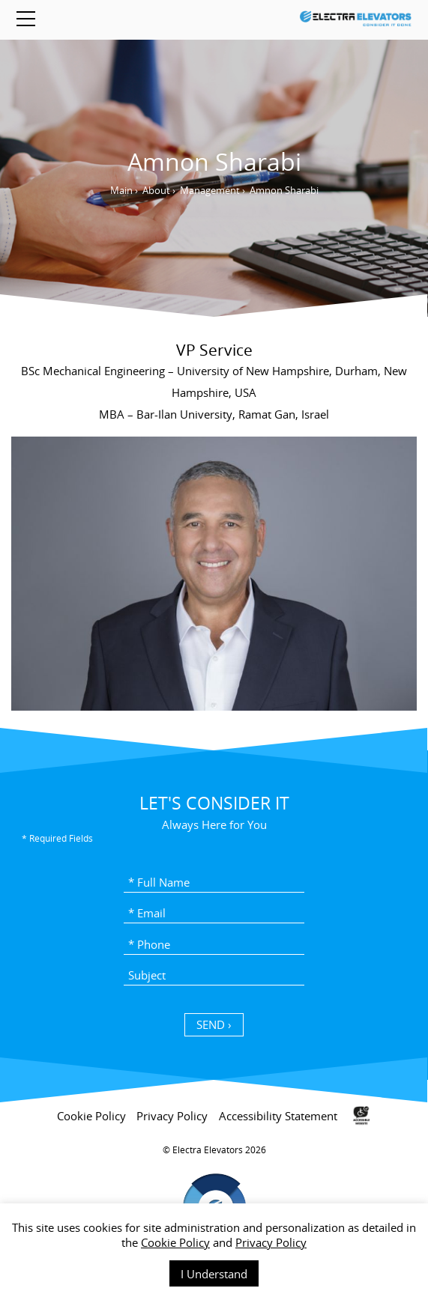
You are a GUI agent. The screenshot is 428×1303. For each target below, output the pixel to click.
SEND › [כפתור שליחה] (214, 1024)
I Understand (214, 1273)
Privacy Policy (271, 1242)
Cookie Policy (175, 1242)
